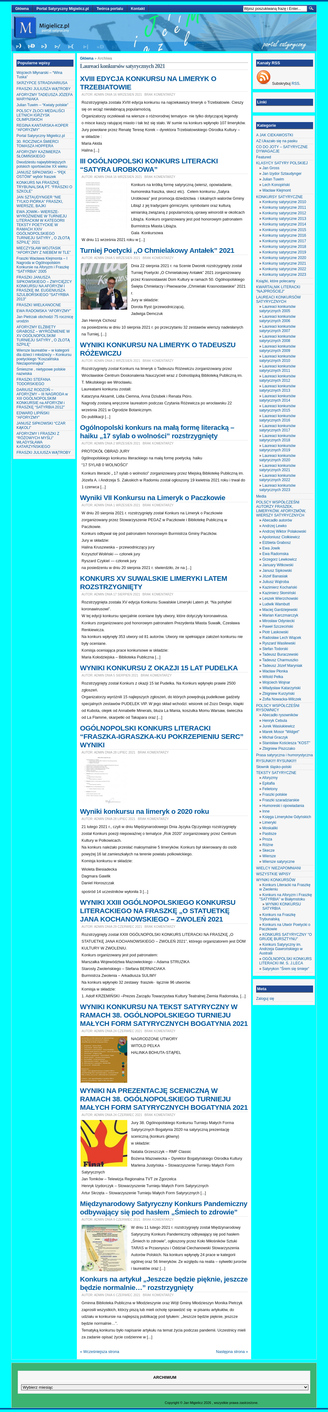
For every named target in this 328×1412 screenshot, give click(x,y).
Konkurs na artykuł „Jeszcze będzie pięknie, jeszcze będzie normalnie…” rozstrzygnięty (164, 1283)
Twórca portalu (109, 9)
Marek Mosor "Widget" (280, 732)
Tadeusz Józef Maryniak (282, 665)
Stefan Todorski (275, 649)
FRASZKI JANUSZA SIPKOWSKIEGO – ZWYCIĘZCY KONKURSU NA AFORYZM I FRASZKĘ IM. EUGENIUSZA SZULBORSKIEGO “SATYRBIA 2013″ (44, 288)
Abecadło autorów (277, 520)
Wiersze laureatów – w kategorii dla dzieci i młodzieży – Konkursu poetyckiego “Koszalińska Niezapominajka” (44, 357)
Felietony (270, 789)
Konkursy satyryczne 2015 (284, 230)
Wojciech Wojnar (276, 682)
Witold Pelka (272, 677)
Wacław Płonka (275, 671)
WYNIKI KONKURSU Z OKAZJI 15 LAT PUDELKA (159, 668)
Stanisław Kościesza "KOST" (286, 743)
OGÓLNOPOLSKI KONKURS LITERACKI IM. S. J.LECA (285, 961)
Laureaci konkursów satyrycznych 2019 (277, 448)
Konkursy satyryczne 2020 (284, 258)
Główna (22, 9)
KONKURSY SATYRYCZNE (279, 197)
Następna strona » (232, 1352)
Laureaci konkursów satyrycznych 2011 (277, 368)
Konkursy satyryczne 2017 (284, 241)
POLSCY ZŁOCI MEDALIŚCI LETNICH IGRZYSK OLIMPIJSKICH (40, 115)
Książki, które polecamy (275, 281)
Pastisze (269, 833)
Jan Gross (270, 168)
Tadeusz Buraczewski (280, 654)
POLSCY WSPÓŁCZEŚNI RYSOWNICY (277, 708)
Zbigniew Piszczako (278, 748)
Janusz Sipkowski (277, 570)
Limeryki (269, 822)
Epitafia (268, 783)
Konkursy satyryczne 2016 (284, 235)
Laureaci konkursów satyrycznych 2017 (277, 428)
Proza (267, 839)
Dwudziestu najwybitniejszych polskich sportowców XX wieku (41, 164)
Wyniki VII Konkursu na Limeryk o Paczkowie (152, 498)
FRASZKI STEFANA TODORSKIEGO (33, 381)
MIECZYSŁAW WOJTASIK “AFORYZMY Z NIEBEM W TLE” (43, 250)
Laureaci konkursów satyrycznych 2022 (277, 477)
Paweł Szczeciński (277, 626)
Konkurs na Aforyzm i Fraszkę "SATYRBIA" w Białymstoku (285, 897)
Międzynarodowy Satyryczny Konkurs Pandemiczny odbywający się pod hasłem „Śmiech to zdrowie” (163, 1208)
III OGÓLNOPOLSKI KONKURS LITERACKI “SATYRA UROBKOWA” (149, 165)
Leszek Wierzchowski (280, 598)
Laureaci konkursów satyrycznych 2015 (277, 408)
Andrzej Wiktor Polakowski (284, 531)
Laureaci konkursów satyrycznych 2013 (277, 388)
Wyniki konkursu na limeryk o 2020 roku (144, 811)
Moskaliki (270, 828)
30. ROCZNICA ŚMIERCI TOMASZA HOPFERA (37, 143)
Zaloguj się (265, 998)
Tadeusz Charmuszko (280, 660)
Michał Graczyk (275, 737)
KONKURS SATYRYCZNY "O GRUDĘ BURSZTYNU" (285, 936)
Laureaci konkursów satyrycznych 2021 (277, 467)
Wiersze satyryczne (278, 861)
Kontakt (138, 9)
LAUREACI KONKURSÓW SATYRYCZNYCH (278, 299)
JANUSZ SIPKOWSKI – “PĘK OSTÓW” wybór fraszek (41, 174)
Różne (267, 845)
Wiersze (269, 856)
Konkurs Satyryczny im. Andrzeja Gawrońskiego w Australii (280, 948)
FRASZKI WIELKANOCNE (38, 305)
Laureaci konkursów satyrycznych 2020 (277, 457)
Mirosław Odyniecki (278, 621)
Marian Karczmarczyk (280, 615)
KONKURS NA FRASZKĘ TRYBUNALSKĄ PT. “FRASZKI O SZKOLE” (44, 187)
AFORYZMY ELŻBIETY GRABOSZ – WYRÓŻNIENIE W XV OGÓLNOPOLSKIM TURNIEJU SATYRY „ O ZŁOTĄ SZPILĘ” (43, 336)
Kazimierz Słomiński (279, 593)
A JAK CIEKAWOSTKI (274, 135)
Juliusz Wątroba (275, 582)
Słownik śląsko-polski (273, 767)
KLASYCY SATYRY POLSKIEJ (282, 163)
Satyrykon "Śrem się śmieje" (285, 969)
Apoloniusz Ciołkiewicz (281, 537)
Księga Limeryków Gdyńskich (286, 817)
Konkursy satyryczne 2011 (284, 207)
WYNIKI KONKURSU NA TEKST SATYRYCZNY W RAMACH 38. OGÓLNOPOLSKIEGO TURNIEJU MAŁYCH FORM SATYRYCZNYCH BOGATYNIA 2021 (164, 1015)
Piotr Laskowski (275, 632)
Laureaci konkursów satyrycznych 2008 (277, 338)
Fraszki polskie (274, 794)
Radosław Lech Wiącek (281, 637)
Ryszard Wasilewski (278, 643)
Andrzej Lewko (274, 526)
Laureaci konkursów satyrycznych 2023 (277, 487)
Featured (263, 157)
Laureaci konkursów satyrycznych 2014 (277, 398)
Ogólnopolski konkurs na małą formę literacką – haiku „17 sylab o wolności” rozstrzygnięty (157, 431)
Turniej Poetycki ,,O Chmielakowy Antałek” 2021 (157, 250)
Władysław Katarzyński (281, 688)
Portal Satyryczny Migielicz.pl (62, 9)
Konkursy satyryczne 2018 (284, 246)
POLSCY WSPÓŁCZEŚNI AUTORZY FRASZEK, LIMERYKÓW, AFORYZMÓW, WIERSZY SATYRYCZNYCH (281, 508)
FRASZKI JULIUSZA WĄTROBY (43, 89)
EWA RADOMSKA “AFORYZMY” (43, 311)
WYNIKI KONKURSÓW (275, 880)
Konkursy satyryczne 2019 (284, 252)
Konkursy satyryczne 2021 (284, 263)
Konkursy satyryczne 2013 (284, 218)
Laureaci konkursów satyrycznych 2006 (277, 318)
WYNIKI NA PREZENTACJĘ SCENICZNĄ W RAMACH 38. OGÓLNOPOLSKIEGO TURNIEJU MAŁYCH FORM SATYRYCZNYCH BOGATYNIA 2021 (164, 1098)
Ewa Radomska (275, 554)
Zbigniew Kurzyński (278, 693)
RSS (295, 83)
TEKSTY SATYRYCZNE (276, 773)
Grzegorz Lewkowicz (279, 559)
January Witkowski (277, 565)
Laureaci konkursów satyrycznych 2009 (277, 348)
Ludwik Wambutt (276, 604)
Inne (265, 811)
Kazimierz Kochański (279, 587)
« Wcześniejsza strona (99, 1352)
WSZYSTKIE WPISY (273, 874)
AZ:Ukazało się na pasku (277, 141)
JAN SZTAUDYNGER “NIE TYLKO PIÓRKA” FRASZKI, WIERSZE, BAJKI (39, 201)
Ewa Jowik (271, 548)
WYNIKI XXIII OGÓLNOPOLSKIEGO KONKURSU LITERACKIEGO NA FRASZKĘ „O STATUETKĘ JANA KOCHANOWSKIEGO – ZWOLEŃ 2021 (158, 910)
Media (261, 496)
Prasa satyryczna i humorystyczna (284, 755)
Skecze (268, 850)
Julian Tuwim (273, 179)
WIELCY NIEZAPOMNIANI (278, 868)
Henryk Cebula (274, 720)
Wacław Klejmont (276, 190)
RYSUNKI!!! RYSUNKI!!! (276, 761)
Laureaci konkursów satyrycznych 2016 (277, 418)
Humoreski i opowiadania (283, 806)
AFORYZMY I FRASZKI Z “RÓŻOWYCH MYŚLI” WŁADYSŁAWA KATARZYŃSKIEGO (37, 440)
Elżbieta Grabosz (276, 542)
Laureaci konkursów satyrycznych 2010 (277, 358)
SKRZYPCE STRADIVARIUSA (42, 83)
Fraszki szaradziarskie (280, 800)
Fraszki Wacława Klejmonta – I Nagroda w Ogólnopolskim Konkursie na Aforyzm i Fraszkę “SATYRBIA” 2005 (42, 265)
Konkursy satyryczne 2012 (284, 213)
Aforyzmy (270, 778)
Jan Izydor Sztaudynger (282, 173)
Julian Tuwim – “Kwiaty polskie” (42, 105)
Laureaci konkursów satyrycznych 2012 (277, 378)
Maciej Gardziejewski (280, 610)
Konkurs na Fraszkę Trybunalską (277, 917)
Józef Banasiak (275, 576)
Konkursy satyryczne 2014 (284, 224)
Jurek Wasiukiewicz (278, 726)
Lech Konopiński (276, 185)
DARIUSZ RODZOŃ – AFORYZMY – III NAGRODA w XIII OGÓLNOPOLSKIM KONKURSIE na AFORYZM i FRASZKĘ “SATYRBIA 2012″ (42, 398)
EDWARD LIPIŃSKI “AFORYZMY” (32, 415)
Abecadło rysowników (280, 715)
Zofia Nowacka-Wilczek (281, 699)
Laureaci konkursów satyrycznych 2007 (277, 328)
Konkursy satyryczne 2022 (284, 269)
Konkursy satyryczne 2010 (284, 202)
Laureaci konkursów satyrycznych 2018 (277, 438)
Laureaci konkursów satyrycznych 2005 (277, 308)
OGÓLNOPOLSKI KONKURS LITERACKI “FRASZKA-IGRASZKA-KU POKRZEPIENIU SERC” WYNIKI (161, 736)
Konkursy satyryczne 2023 (284, 274)
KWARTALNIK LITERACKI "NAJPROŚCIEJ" (278, 289)
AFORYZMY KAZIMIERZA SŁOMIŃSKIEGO (38, 154)
